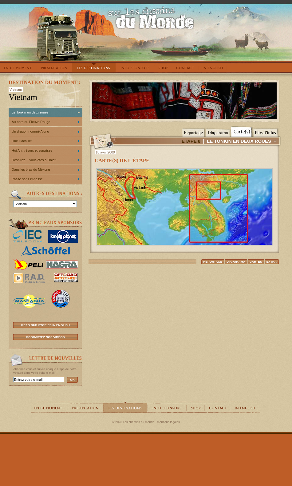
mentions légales (168, 422)
